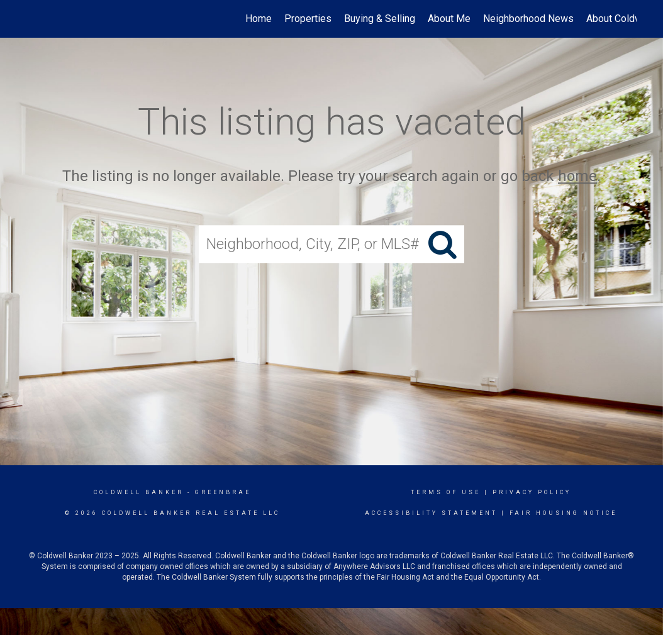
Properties (308, 19)
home (577, 176)
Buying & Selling (379, 19)
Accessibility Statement (431, 513)
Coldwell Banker (139, 492)
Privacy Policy (532, 492)
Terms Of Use (446, 492)
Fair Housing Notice (563, 513)
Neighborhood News (528, 19)
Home (258, 19)
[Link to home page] (33, 19)
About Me (449, 19)
